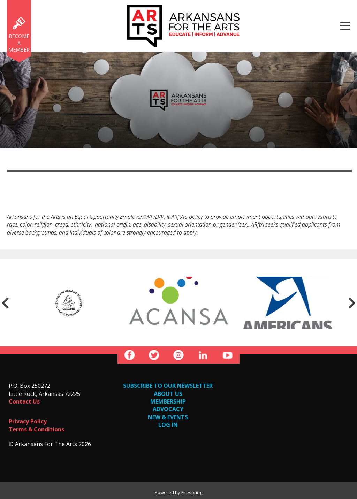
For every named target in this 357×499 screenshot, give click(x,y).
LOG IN (168, 425)
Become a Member (19, 43)
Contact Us (24, 401)
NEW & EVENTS (168, 417)
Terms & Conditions (36, 429)
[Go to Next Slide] (351, 302)
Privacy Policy (28, 421)
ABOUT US (168, 394)
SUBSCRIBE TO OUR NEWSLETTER (168, 386)
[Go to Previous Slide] (5, 302)
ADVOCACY (168, 409)
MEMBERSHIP (168, 401)
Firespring (191, 492)
